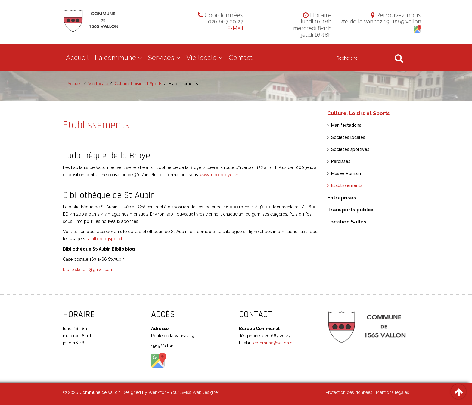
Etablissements (346, 185)
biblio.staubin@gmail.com (88, 269)
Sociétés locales (348, 137)
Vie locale (201, 57)
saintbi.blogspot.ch (104, 238)
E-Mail (235, 28)
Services (161, 57)
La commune (115, 57)
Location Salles (346, 222)
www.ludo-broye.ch (218, 174)
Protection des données (349, 392)
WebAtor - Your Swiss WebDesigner (183, 392)
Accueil (77, 57)
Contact (241, 57)
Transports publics (351, 210)
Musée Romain (346, 173)
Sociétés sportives (350, 149)
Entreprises (341, 198)
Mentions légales (392, 392)
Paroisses (340, 161)
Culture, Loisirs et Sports (138, 83)
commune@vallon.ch (273, 343)
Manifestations (346, 125)
